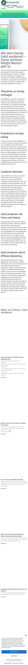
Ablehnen (14, 655)
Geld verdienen (10, 13)
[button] (26, 635)
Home (3, 13)
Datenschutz (15, 663)
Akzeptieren (14, 651)
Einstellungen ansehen (14, 660)
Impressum (21, 663)
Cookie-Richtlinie (8, 663)
